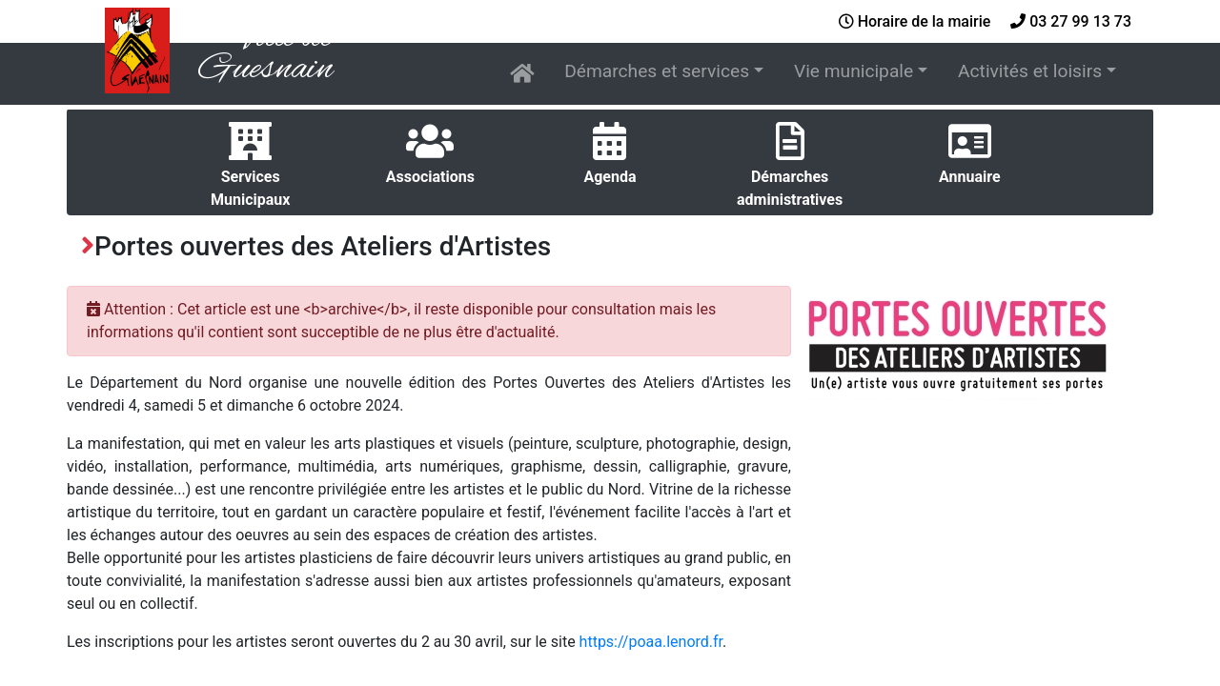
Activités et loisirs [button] (1030, 71)
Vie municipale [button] (853, 71)
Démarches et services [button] (656, 71)
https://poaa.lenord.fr (651, 642)
